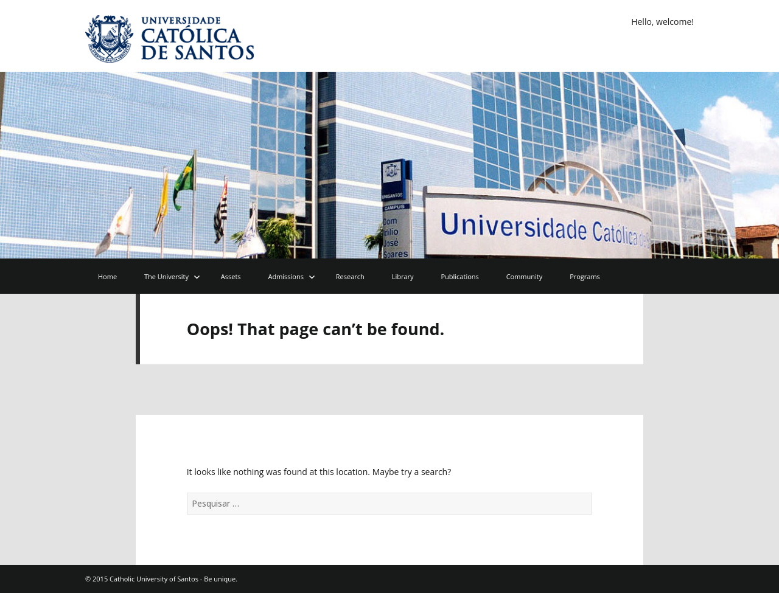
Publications (459, 276)
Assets (231, 276)
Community (524, 276)
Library (403, 276)
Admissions (286, 276)
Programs (585, 276)
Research (350, 276)
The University (166, 276)
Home (107, 276)
